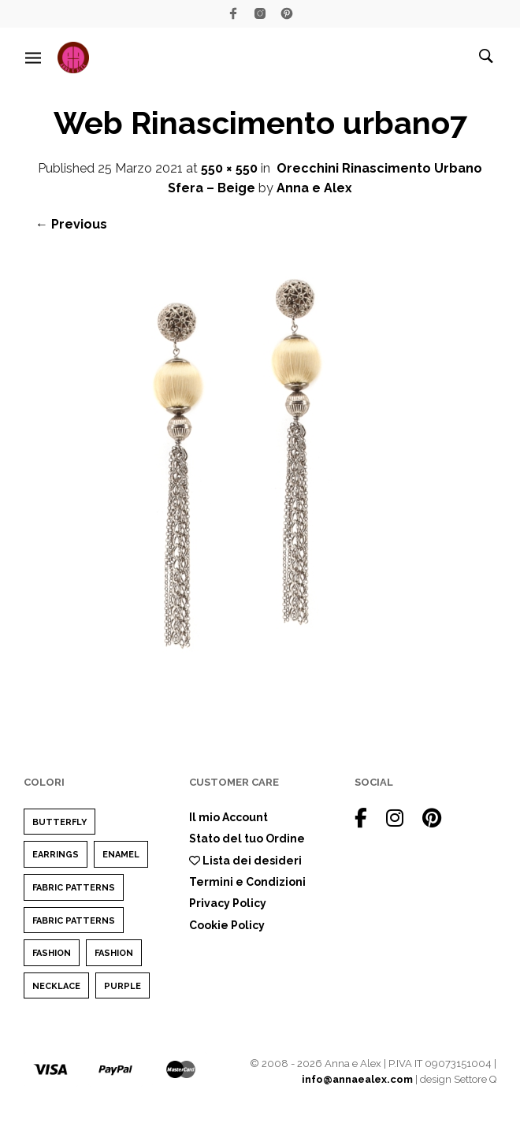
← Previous (71, 224)
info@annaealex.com (357, 1079)
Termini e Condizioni (247, 882)
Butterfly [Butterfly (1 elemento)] (59, 822)
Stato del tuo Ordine (247, 838)
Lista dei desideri (245, 860)
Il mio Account (228, 817)
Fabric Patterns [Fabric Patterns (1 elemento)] (73, 888)
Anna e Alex (314, 187)
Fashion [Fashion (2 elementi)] (51, 953)
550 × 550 (229, 168)
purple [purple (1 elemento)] (122, 986)
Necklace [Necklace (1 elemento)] (56, 986)
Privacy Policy (227, 903)
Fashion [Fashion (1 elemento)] (114, 953)
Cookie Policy (227, 925)
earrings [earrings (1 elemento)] (55, 855)
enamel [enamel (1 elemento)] (120, 855)
